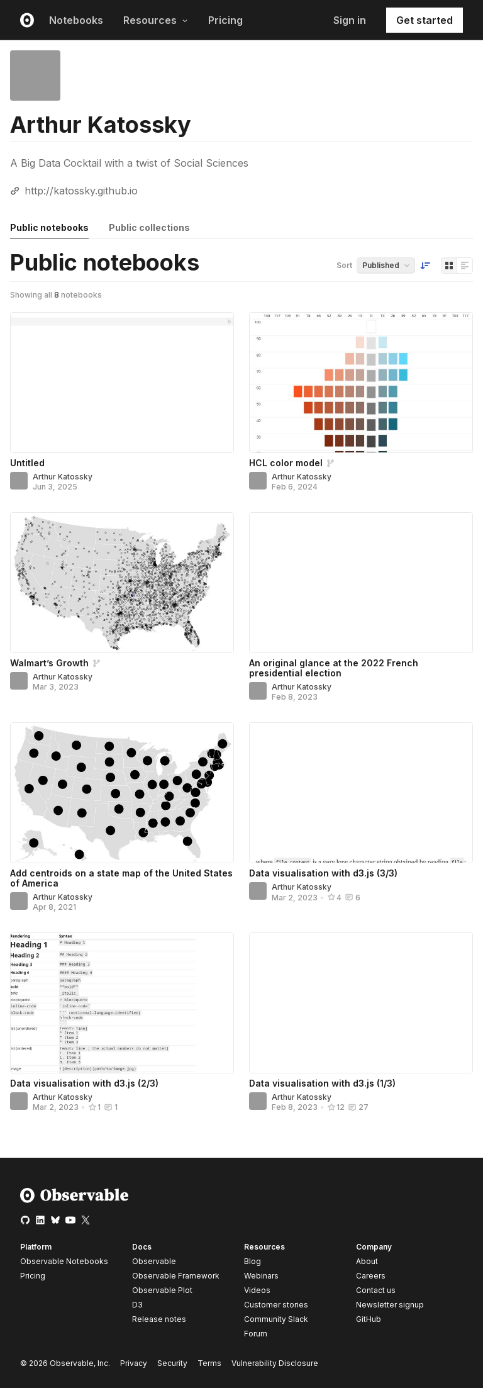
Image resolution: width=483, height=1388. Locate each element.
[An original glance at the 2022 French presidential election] (361, 582)
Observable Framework (175, 1275)
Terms (209, 1363)
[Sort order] (425, 265)
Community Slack (276, 1319)
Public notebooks (49, 227)
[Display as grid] (449, 265)
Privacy (133, 1363)
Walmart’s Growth (49, 663)
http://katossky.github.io (81, 190)
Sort (344, 265)
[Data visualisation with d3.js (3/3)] (361, 792)
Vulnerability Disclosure (274, 1363)
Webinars (261, 1275)
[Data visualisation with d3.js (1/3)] (361, 1002)
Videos (257, 1290)
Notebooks (76, 20)
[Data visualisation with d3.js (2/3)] (122, 1002)
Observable (154, 1261)
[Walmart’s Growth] (122, 582)
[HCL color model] (361, 382)
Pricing (225, 20)
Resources (155, 20)
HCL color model (286, 462)
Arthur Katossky (62, 476)
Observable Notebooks (64, 1261)
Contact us (376, 1290)
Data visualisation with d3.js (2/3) (84, 1083)
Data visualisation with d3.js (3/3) (323, 873)
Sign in (349, 20)
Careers (371, 1275)
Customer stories (276, 1304)
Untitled (27, 462)
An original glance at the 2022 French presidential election (333, 668)
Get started (424, 20)
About (367, 1261)
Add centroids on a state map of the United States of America (121, 878)
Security (172, 1363)
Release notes (159, 1319)
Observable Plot (162, 1290)
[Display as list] (464, 265)
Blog (252, 1261)
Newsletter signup (390, 1305)
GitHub (368, 1319)
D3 (137, 1304)
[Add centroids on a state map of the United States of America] (122, 792)
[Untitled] (122, 382)
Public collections (149, 227)
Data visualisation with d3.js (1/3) (322, 1083)
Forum (255, 1333)
